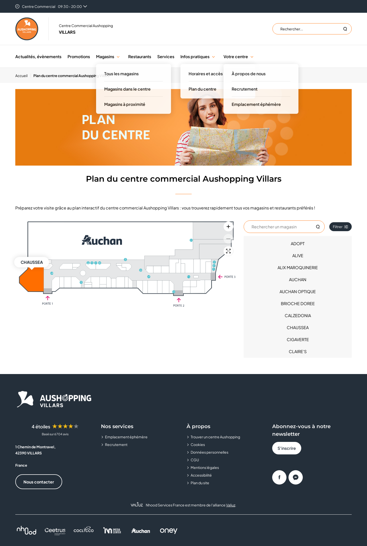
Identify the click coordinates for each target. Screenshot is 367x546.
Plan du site (200, 482)
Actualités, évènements (38, 56)
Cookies (198, 444)
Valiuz (230, 505)
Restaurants (139, 56)
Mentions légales (205, 467)
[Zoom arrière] (228, 239)
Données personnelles (209, 452)
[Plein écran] (228, 251)
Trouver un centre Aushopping (215, 437)
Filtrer (340, 226)
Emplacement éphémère (126, 437)
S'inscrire (287, 448)
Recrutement (116, 444)
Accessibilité (201, 475)
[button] (118, 56)
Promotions (79, 56)
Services (165, 56)
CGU (195, 459)
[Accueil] (23, 75)
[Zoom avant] (228, 226)
